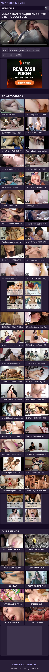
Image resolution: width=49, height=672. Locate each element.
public (18, 55)
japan (22, 50)
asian (5, 50)
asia (11, 55)
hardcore (30, 50)
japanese (13, 50)
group (5, 55)
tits (37, 50)
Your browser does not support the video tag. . (24, 33)
